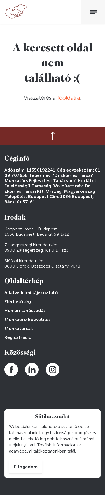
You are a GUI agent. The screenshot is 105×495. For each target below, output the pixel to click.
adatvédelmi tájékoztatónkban (37, 451)
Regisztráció (18, 337)
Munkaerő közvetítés (27, 319)
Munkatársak (18, 328)
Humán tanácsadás (25, 310)
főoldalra (68, 97)
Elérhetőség (17, 301)
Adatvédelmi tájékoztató (31, 292)
